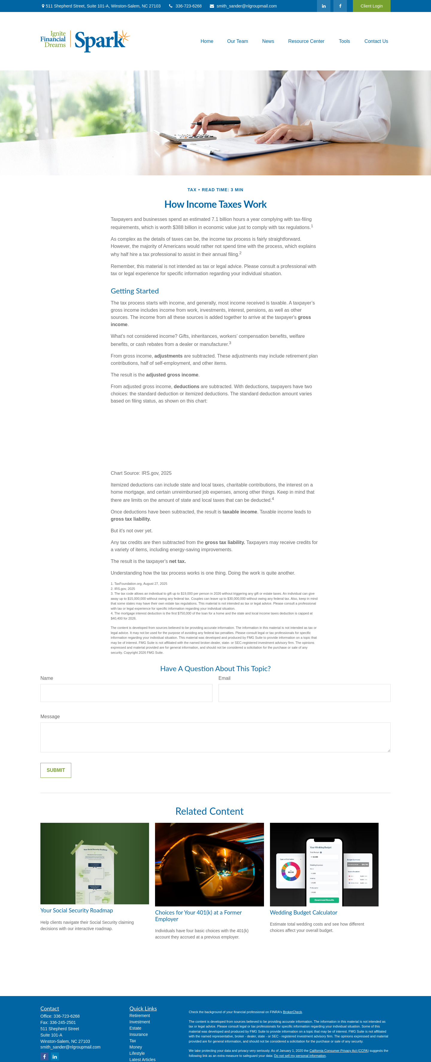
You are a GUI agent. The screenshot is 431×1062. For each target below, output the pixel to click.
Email (224, 678)
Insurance (139, 1034)
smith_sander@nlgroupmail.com (243, 6)
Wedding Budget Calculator (303, 912)
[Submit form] (55, 770)
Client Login (372, 6)
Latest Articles (143, 1059)
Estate (136, 1028)
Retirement (140, 1015)
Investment (140, 1021)
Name (46, 678)
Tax (133, 1040)
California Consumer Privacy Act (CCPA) (339, 1050)
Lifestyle (137, 1053)
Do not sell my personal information (300, 1056)
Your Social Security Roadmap (76, 910)
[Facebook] (340, 6)
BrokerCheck (292, 1012)
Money (136, 1047)
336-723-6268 (185, 6)
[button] (207, 41)
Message (50, 716)
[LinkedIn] (323, 6)
